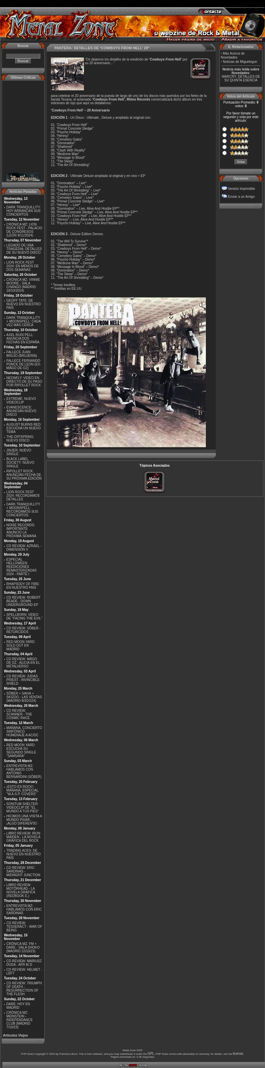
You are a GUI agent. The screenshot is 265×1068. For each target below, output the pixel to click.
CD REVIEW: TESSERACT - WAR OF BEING (24, 926)
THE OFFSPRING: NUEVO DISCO (20, 438)
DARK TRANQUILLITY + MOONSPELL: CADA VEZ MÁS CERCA (23, 321)
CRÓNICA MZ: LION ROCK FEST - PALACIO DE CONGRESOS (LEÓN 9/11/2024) (24, 230)
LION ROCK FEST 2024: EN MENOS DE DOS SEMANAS (22, 266)
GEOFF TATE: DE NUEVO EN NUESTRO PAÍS (23, 304)
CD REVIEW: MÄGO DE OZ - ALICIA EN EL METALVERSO (23, 662)
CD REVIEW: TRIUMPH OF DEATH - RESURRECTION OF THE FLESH (24, 988)
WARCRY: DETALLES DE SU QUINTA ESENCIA (241, 78)
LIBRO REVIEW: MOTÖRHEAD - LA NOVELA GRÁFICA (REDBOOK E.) (20, 890)
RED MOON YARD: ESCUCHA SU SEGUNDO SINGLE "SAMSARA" (21, 750)
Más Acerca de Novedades (233, 55)
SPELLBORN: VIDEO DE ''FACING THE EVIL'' (24, 616)
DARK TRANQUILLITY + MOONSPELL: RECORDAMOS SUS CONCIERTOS (23, 509)
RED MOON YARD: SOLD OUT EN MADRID (20, 645)
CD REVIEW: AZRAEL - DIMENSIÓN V (23, 547)
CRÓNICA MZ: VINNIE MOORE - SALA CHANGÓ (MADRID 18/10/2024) (23, 285)
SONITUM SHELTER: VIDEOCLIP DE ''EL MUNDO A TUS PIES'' (22, 807)
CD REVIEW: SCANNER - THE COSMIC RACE (19, 714)
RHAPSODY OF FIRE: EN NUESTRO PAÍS (23, 585)
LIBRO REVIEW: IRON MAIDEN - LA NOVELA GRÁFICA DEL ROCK (23, 837)
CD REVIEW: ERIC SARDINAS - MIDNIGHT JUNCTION (23, 871)
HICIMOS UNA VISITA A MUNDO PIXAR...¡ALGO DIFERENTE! (24, 819)
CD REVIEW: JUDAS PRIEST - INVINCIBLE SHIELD (22, 679)
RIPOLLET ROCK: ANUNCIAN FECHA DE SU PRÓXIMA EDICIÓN (24, 474)
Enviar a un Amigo (241, 196)
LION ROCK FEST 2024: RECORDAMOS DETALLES (23, 495)
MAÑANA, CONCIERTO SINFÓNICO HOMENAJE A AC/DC (24, 731)
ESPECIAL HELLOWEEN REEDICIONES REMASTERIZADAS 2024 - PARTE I (21, 567)
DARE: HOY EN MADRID (18, 1005)
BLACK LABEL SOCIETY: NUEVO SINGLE (20, 462)
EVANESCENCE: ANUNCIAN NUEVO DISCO (21, 411)
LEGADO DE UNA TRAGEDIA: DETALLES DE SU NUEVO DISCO (24, 248)
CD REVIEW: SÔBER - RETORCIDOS (23, 630)
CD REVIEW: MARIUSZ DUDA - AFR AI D (24, 962)
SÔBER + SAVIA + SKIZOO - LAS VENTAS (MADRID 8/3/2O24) (24, 697)
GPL (151, 1053)
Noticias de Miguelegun (240, 62)
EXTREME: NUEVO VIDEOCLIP (21, 400)
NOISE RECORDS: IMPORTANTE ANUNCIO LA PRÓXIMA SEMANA (21, 530)
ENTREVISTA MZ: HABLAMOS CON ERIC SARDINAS (24, 909)
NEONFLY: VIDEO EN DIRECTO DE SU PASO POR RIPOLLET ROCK (24, 381)
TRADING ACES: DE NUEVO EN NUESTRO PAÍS (23, 854)
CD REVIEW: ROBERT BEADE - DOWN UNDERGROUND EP (23, 601)
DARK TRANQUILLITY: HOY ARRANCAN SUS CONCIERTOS (23, 210)
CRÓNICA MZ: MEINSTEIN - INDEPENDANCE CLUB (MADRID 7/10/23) (19, 1020)
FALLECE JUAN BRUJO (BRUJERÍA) (21, 354)
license (238, 1053)
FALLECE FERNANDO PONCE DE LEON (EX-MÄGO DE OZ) (23, 364)
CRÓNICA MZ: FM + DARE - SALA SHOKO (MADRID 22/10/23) (23, 947)
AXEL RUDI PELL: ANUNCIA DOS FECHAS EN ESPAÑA (22, 338)
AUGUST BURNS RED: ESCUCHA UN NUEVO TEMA (23, 428)
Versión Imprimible (241, 189)
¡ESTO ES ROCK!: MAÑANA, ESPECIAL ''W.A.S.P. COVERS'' (22, 790)
